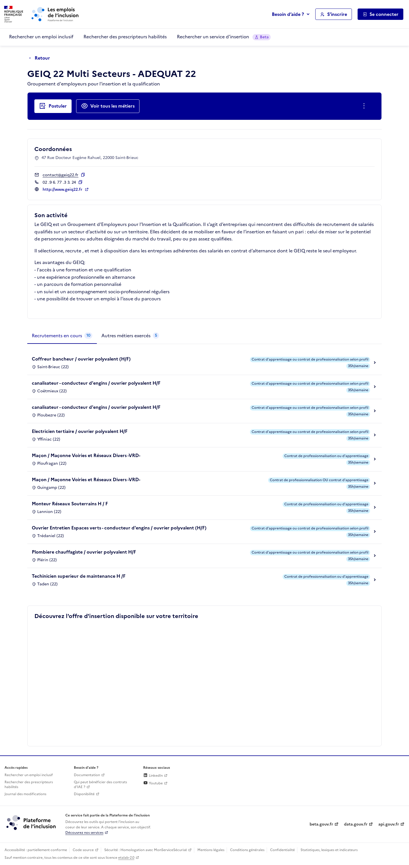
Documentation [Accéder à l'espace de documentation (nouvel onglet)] (87, 775)
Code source (83, 850)
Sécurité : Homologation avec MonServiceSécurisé (145, 850)
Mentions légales (210, 850)
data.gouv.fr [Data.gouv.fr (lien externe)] (356, 824)
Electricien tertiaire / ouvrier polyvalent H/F (80, 431)
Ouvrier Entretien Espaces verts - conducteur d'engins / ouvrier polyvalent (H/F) (119, 527)
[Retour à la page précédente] (41, 58)
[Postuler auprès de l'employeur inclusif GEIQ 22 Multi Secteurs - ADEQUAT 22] (53, 106)
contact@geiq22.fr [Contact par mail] (60, 175)
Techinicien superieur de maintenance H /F (79, 576)
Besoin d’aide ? (288, 14)
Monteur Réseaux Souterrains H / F (70, 503)
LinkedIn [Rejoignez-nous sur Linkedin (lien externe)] (153, 775)
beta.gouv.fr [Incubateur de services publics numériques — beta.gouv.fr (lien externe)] (321, 824)
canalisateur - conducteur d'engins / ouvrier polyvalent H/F (96, 383)
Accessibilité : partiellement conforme (36, 850)
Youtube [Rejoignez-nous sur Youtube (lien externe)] (153, 783)
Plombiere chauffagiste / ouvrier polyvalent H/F (84, 551)
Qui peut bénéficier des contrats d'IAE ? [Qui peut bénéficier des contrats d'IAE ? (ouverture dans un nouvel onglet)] (100, 784)
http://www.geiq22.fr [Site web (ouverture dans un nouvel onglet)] (63, 189)
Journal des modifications (25, 794)
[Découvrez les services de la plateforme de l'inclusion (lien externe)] (32, 822)
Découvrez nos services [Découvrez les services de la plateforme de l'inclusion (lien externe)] (84, 832)
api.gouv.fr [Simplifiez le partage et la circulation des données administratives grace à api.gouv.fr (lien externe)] (388, 824)
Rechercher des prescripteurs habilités (125, 36)
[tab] (62, 336)
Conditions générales (247, 850)
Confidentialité (282, 850)
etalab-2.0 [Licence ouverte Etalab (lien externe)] (126, 857)
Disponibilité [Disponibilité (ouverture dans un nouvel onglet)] (84, 794)
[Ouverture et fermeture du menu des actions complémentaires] (365, 106)
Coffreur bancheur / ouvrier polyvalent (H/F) (81, 358)
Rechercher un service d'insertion (224, 36)
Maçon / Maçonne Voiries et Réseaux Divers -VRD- (86, 455)
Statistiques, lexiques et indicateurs (329, 850)
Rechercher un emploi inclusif (41, 36)
